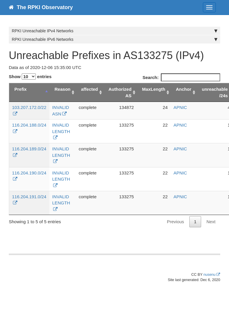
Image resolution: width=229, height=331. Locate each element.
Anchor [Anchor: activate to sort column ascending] (183, 89)
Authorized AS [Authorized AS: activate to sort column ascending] (120, 92)
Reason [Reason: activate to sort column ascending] (62, 89)
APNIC (180, 107)
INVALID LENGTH (61, 128)
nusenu (209, 275)
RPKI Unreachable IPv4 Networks (114, 31)
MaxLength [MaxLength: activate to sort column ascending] (153, 89)
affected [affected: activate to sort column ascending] (89, 89)
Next (210, 221)
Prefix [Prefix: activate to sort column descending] (20, 89)
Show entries (30, 76)
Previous (175, 221)
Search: (181, 77)
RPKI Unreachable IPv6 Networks (114, 39)
